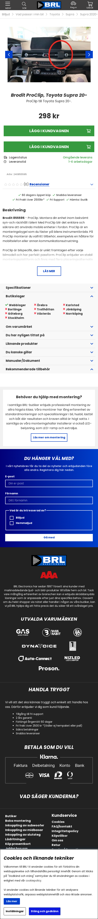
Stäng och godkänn (45, 911)
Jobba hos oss (16, 848)
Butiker (11, 816)
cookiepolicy (33, 880)
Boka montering (18, 821)
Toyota (54, 14)
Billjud (6, 14)
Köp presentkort (18, 844)
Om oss (57, 840)
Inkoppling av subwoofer (24, 825)
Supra (70, 14)
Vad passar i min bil (30, 14)
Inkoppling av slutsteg (23, 834)
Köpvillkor (60, 836)
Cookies (58, 822)
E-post (10, 476)
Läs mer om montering (49, 437)
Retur (56, 845)
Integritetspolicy (65, 831)
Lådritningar (15, 839)
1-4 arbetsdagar (80, 162)
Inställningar (15, 911)
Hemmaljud (21, 523)
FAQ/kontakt (62, 826)
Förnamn (11, 493)
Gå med (49, 537)
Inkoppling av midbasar (24, 830)
